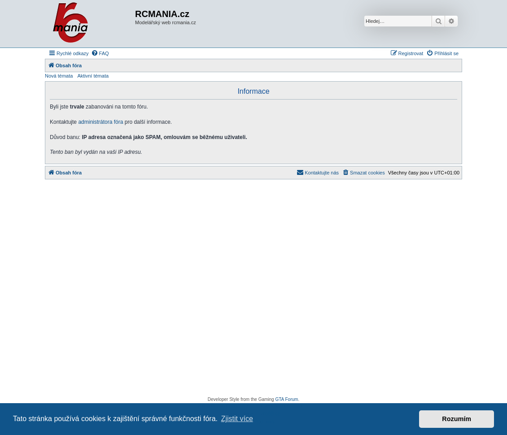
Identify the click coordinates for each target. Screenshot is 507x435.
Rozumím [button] (456, 418)
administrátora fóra (100, 122)
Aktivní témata (93, 75)
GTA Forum (286, 399)
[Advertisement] (253, 290)
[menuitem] (100, 53)
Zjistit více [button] (237, 418)
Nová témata (59, 75)
